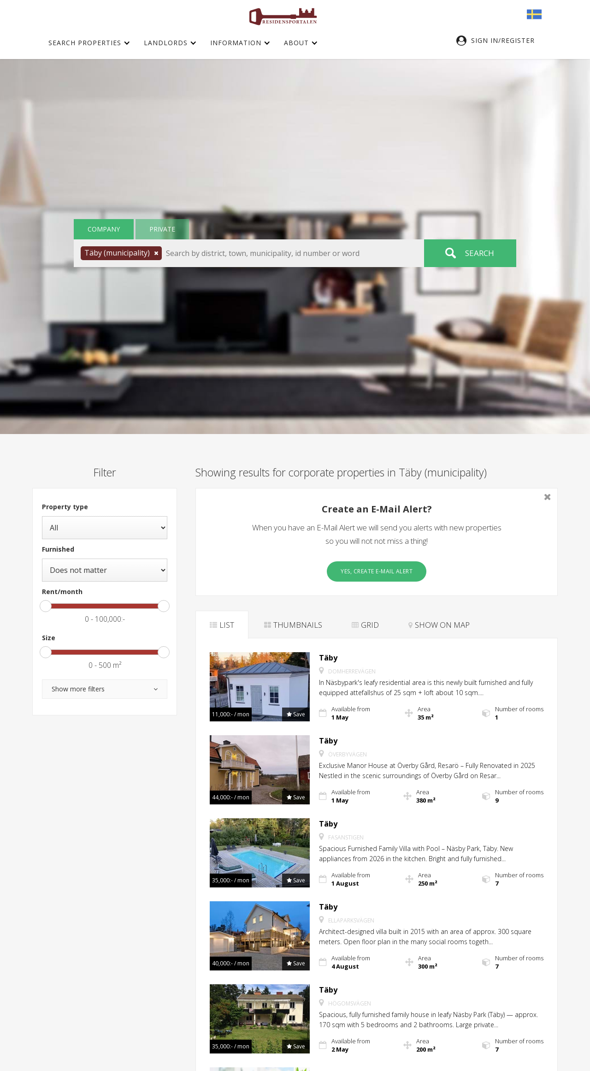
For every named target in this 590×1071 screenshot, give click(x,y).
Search (479, 253)
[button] (500, 40)
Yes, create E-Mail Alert (377, 571)
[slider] (46, 606)
